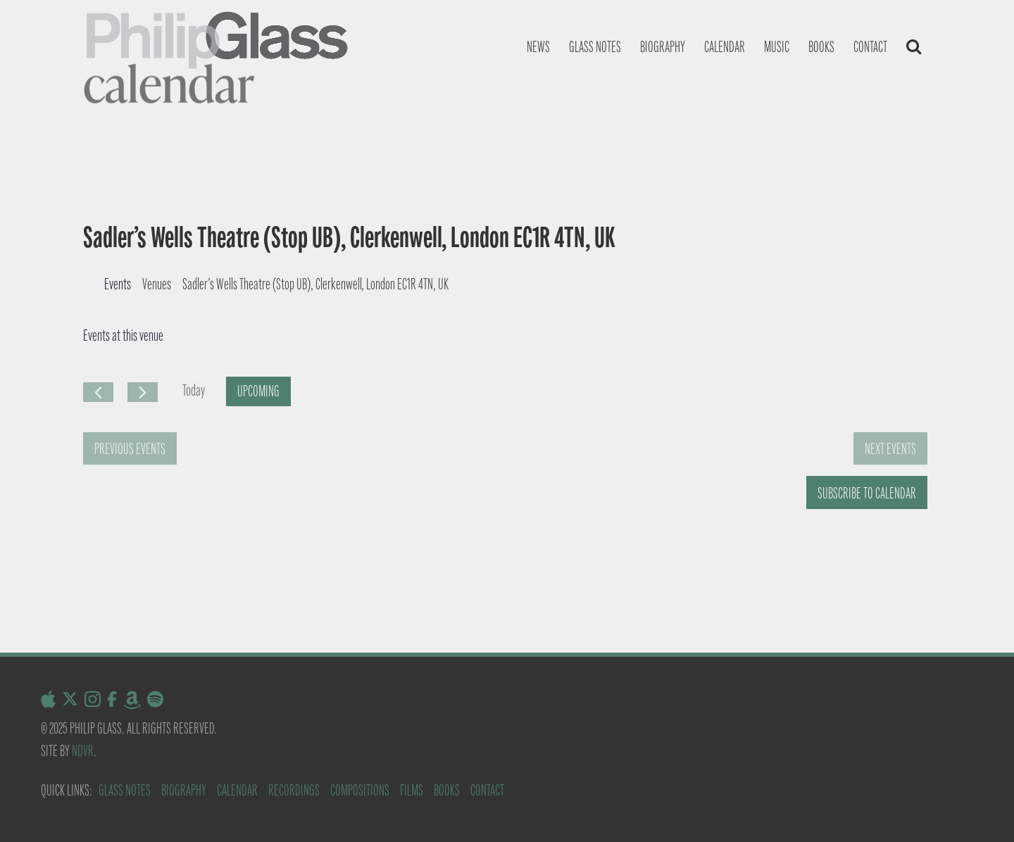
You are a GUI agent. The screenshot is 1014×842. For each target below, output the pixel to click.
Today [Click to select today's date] (193, 390)
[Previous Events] (98, 392)
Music (776, 47)
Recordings (294, 790)
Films (411, 790)
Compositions (359, 790)
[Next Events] (142, 392)
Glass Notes (125, 790)
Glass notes (595, 47)
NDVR (83, 751)
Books (821, 47)
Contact (870, 47)
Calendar (724, 47)
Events (117, 284)
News (538, 47)
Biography (662, 47)
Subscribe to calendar (867, 493)
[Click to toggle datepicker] (258, 391)
